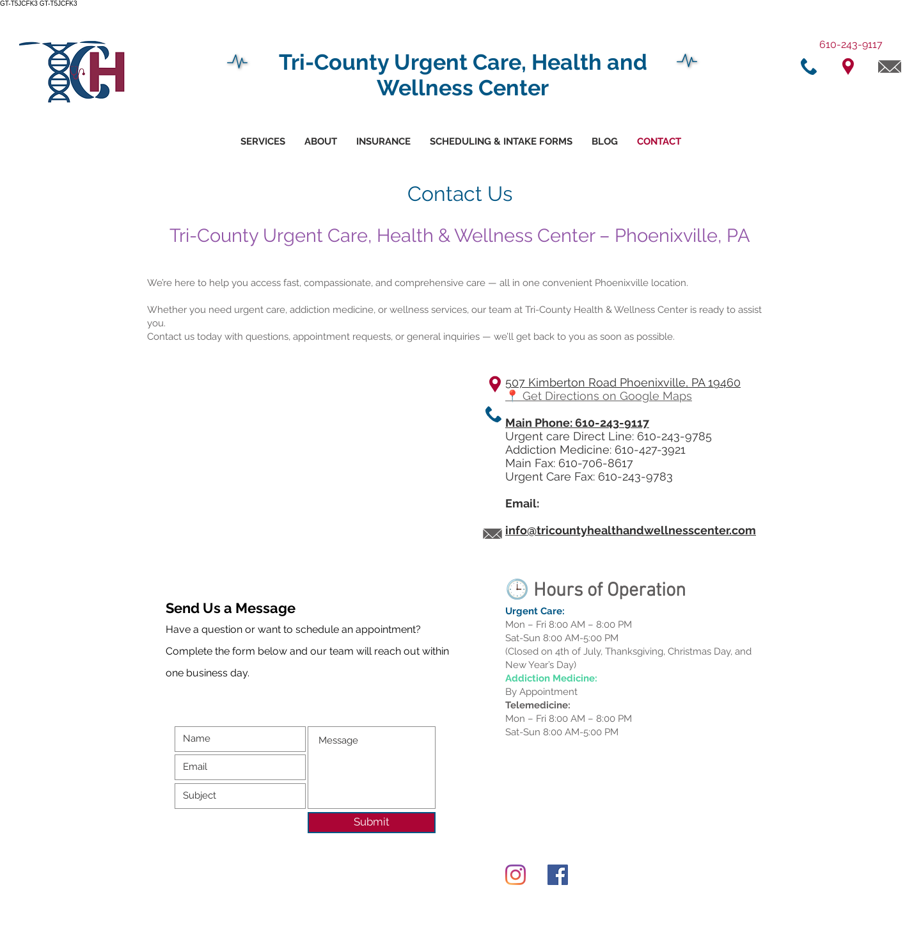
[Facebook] (557, 875)
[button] (501, 141)
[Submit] (372, 822)
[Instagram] (515, 875)
